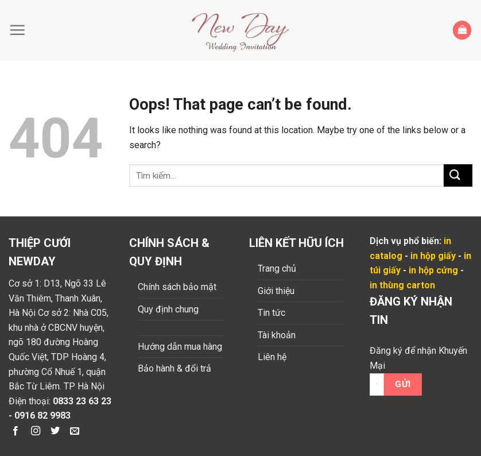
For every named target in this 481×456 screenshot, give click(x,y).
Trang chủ (277, 268)
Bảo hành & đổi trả (174, 368)
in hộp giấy (433, 255)
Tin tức (271, 312)
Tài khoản (277, 335)
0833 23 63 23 (82, 401)
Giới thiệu (276, 290)
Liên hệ (272, 356)
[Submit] (458, 175)
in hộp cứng (433, 270)
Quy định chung (168, 309)
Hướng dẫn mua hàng (180, 346)
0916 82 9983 (42, 415)
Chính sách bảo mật (177, 286)
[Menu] (20, 30)
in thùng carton (402, 285)
